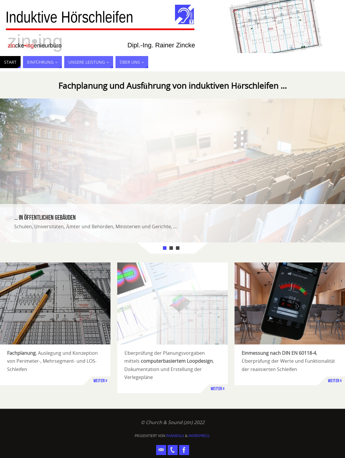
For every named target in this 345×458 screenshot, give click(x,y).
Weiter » (100, 380)
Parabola (175, 435)
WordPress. (199, 435)
